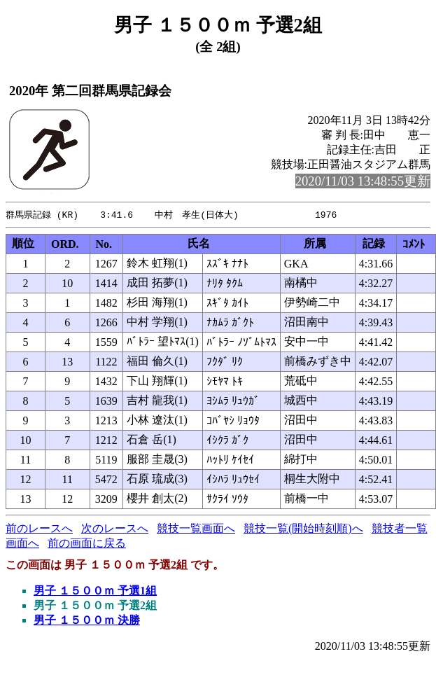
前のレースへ (39, 529)
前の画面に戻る (87, 544)
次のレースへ (114, 529)
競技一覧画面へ (196, 529)
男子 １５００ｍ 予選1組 (95, 591)
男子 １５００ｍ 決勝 (87, 621)
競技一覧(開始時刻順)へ (303, 529)
